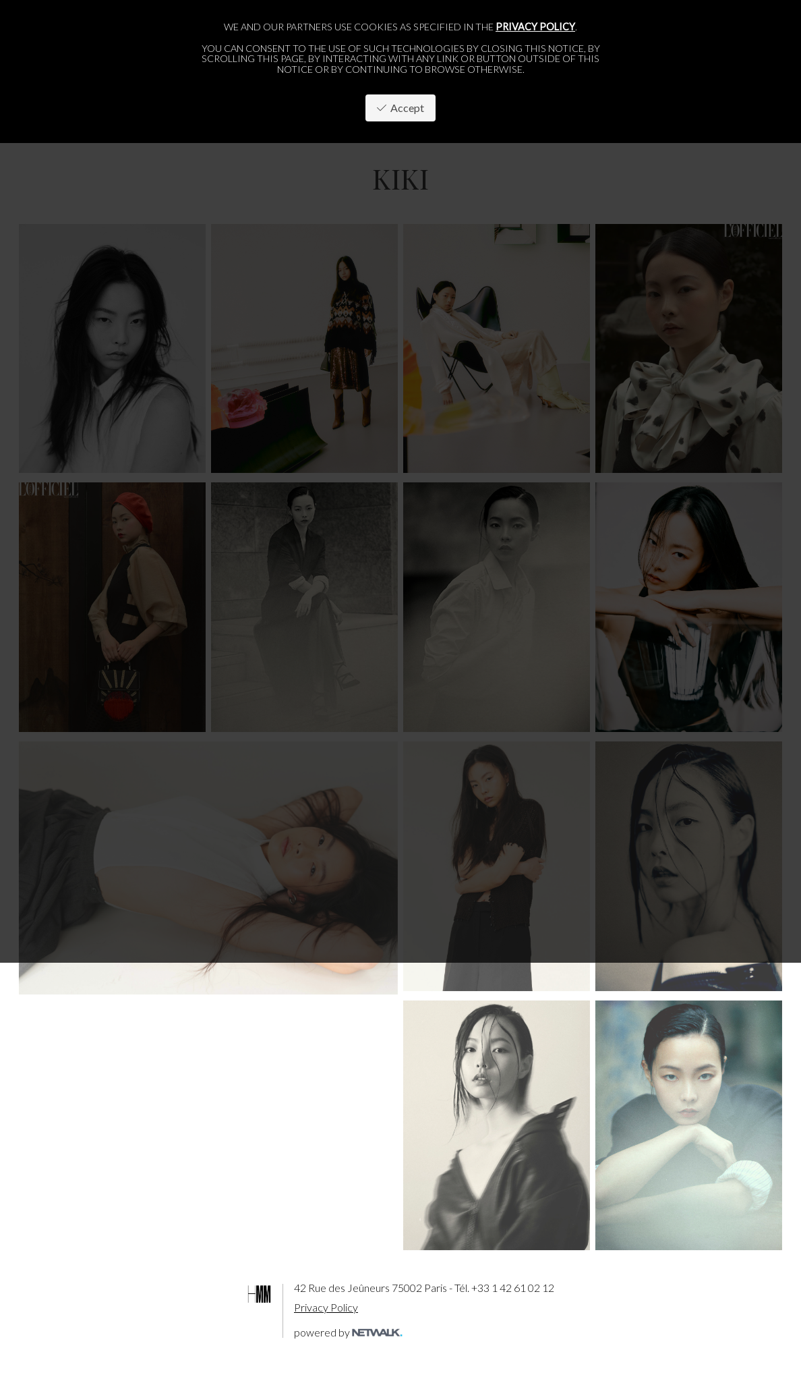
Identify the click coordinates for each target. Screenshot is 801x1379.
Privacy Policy (326, 1307)
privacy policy (535, 26)
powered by (348, 1332)
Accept (400, 107)
